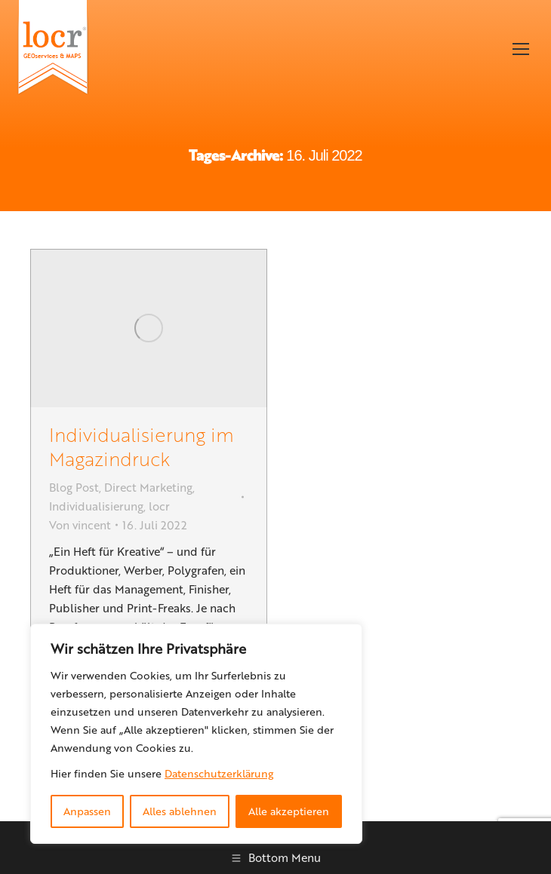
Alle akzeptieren (288, 811)
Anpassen (87, 811)
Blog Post (74, 487)
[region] (196, 734)
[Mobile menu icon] (521, 49)
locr (159, 506)
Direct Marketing (148, 487)
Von (80, 525)
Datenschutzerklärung (219, 773)
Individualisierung (96, 506)
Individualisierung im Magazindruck (141, 446)
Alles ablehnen (180, 811)
